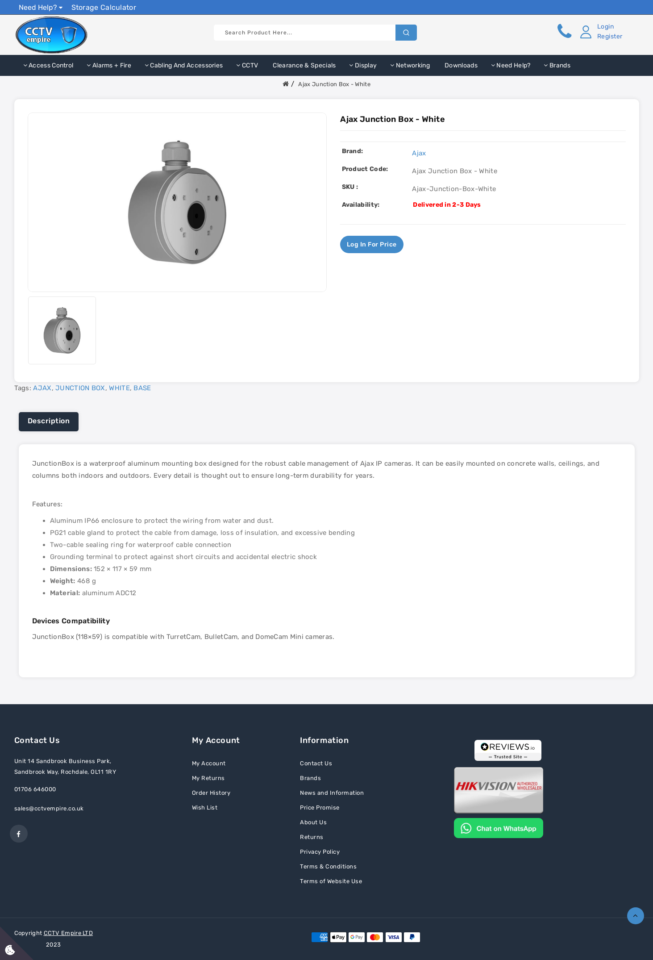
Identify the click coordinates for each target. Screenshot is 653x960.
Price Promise (320, 807)
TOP (635, 915)
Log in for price (372, 244)
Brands (557, 65)
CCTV (247, 65)
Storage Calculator (103, 7)
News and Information (332, 792)
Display (363, 65)
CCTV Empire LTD (68, 933)
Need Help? (40, 7)
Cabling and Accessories (184, 65)
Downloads (460, 65)
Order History (211, 792)
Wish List (205, 807)
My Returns (208, 778)
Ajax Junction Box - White (334, 84)
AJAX (42, 388)
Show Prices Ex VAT (600, 7)
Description (49, 421)
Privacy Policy (320, 851)
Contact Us (316, 763)
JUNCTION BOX (80, 388)
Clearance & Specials (303, 65)
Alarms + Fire (109, 65)
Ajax (419, 153)
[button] (600, 32)
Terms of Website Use (331, 881)
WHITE (119, 388)
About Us (313, 822)
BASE (142, 388)
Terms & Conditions (328, 866)
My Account (209, 763)
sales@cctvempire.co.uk (49, 808)
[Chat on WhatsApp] (498, 827)
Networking (410, 65)
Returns (312, 837)
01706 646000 (35, 789)
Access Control (48, 65)
